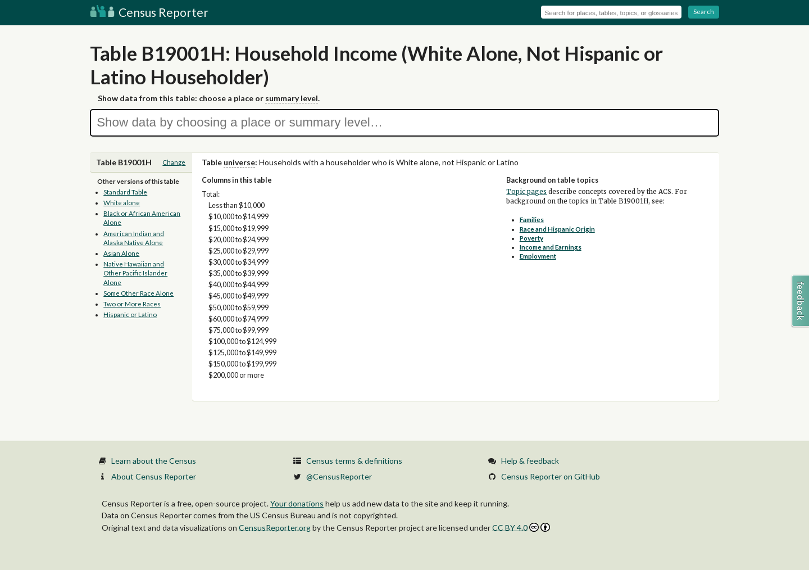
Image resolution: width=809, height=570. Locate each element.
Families (532, 219)
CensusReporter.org (275, 527)
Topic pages (526, 192)
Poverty (531, 238)
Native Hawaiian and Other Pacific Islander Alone (135, 273)
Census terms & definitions (354, 460)
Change (173, 162)
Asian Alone (121, 253)
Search (703, 11)
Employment (538, 256)
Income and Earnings (550, 247)
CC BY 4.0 (521, 527)
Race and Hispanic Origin (557, 229)
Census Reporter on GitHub (550, 476)
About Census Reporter (153, 476)
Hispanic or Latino (130, 314)
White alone (121, 202)
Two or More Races (132, 303)
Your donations (297, 503)
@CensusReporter (339, 476)
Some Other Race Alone (138, 293)
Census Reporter (149, 12)
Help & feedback (530, 460)
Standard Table (125, 192)
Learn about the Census (153, 460)
